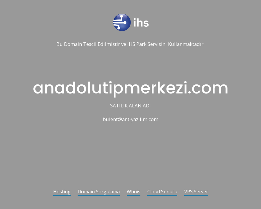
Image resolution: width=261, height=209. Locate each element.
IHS (131, 44)
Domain (73, 44)
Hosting (62, 192)
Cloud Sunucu (162, 192)
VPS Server (196, 192)
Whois (133, 192)
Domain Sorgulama (99, 192)
